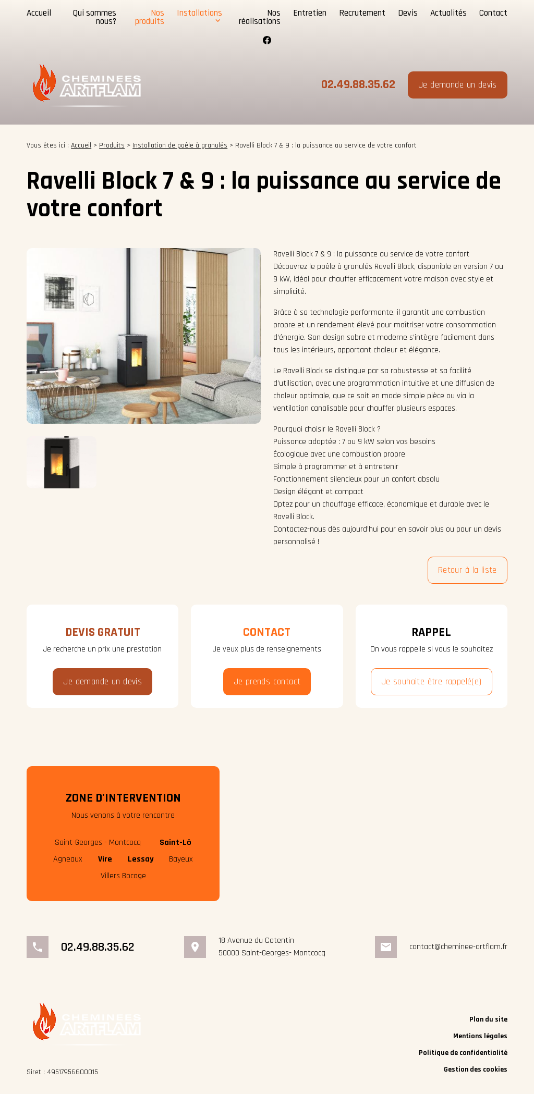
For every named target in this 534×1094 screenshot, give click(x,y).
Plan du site (488, 1019)
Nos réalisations (260, 17)
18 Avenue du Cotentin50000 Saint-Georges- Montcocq (272, 946)
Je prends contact (267, 681)
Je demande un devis (457, 84)
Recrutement (362, 12)
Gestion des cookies (475, 1069)
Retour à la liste (467, 570)
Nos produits (149, 17)
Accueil (39, 12)
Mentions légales (480, 1035)
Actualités (448, 12)
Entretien (309, 12)
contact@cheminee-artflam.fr (458, 946)
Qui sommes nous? (94, 17)
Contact (493, 12)
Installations (199, 12)
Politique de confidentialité (463, 1052)
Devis (408, 12)
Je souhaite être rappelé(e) (431, 681)
